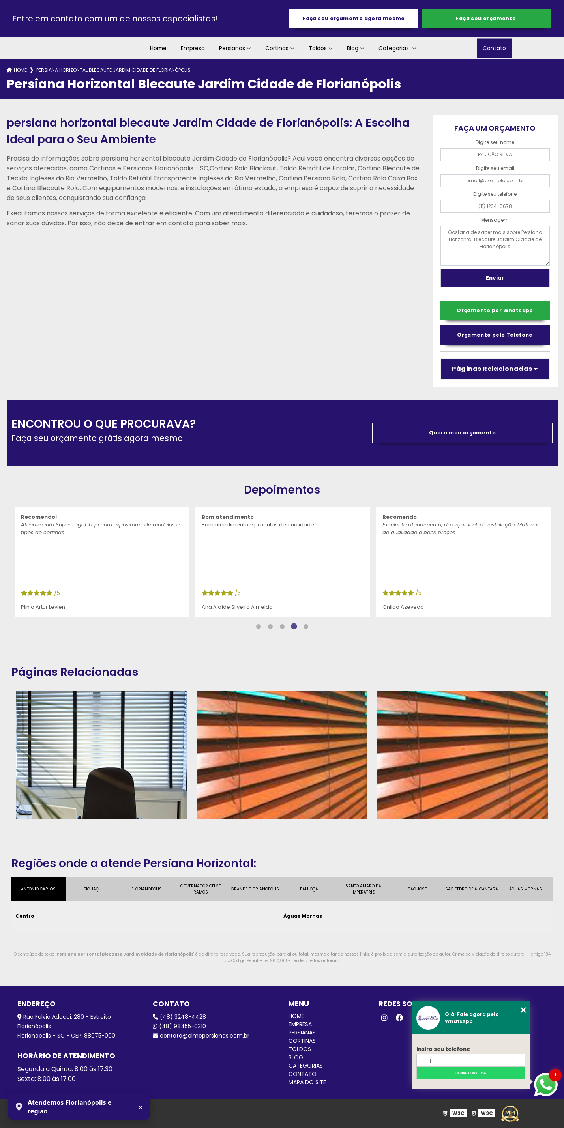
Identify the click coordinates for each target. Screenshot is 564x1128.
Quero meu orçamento (462, 432)
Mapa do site (307, 1082)
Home (158, 48)
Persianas (232, 48)
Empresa (193, 48)
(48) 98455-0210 (179, 1026)
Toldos (318, 48)
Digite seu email (495, 168)
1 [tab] (258, 626)
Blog (352, 48)
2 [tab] (270, 626)
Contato (494, 48)
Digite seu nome (495, 142)
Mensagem (495, 220)
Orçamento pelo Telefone (495, 334)
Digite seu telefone (495, 194)
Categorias (394, 48)
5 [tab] (306, 626)
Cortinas (277, 48)
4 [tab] (294, 626)
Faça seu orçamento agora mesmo (353, 18)
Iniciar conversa (470, 1073)
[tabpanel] (101, 562)
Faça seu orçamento (486, 18)
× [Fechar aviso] (140, 1107)
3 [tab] (282, 626)
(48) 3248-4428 (179, 1017)
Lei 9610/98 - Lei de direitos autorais (301, 960)
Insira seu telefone (443, 1049)
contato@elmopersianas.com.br (201, 1036)
